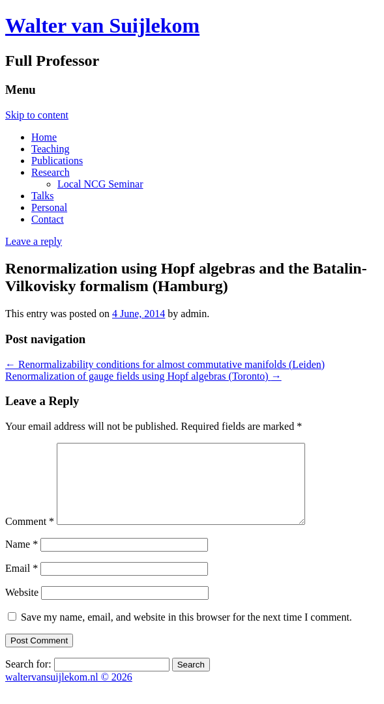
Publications (57, 160)
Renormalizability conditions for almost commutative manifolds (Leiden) (165, 364)
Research (50, 172)
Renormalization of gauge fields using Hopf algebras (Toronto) (143, 376)
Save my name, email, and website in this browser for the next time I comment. (186, 632)
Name (21, 559)
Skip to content (36, 114)
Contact (47, 219)
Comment (29, 536)
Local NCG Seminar (100, 184)
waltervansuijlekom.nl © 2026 (68, 692)
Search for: (28, 679)
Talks (42, 195)
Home (44, 137)
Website (21, 607)
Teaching (50, 148)
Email (21, 583)
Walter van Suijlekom (102, 25)
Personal (49, 207)
